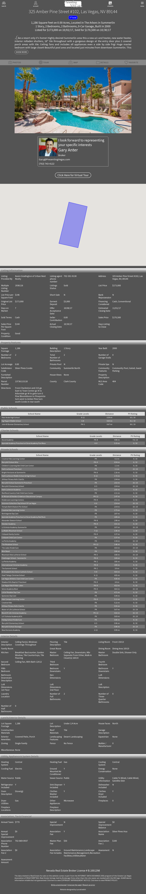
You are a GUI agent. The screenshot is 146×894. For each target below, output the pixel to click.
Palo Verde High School (11, 417)
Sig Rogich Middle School (11, 421)
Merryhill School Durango (12, 626)
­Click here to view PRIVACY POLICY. (104, 880)
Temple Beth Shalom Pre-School (14, 507)
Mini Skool (6, 551)
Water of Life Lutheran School (13, 609)
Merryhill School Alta (10, 462)
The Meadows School (10, 544)
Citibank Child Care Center (12, 537)
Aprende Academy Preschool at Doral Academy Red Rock (23, 517)
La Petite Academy (9, 541)
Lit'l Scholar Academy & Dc (12, 616)
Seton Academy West (10, 589)
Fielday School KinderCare (12, 620)
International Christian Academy (14, 565)
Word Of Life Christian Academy (14, 613)
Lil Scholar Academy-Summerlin (14, 527)
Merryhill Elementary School (13, 486)
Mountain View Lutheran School (14, 555)
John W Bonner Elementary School (15, 424)
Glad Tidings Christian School (13, 575)
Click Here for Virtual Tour (73, 175)
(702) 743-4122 (46, 163)
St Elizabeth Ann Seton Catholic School (17, 572)
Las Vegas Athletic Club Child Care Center (18, 579)
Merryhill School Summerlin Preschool (17, 483)
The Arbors (90, 22)
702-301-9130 (70, 276)
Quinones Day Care (9, 596)
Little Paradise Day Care (11, 592)
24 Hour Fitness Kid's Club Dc (13, 479)
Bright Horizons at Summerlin (13, 472)
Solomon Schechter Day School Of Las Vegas (19, 503)
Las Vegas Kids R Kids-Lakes (12, 585)
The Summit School (9, 568)
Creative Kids (7, 602)
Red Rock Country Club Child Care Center (17, 493)
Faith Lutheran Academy (11, 489)
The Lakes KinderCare (10, 548)
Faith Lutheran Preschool (12, 469)
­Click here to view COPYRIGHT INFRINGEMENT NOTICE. (68, 880)
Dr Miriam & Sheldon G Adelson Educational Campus (22, 496)
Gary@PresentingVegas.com (54, 159)
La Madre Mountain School (12, 531)
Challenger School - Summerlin (14, 558)
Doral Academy (7, 440)
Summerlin (108, 22)
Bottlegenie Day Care (10, 513)
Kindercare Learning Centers (13, 500)
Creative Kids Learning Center (13, 459)
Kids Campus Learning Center (13, 599)
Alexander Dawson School (12, 520)
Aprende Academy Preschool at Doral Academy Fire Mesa (24, 443)
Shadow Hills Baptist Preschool (14, 582)
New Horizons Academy (11, 630)
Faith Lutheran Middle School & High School (19, 476)
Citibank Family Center (11, 534)
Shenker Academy (8, 524)
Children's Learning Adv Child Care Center (18, 465)
